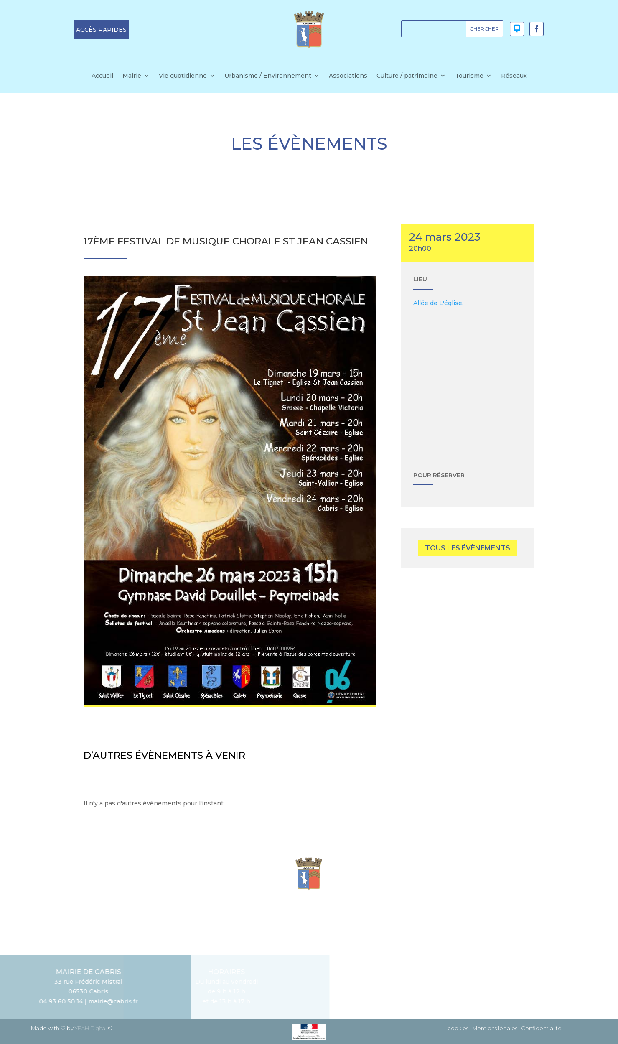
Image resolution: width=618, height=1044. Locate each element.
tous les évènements (467, 548)
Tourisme (469, 76)
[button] (101, 29)
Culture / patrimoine (406, 76)
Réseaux (514, 76)
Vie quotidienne (183, 76)
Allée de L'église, (438, 303)
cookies (458, 1028)
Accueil (102, 76)
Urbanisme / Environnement (267, 76)
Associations (348, 76)
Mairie (131, 76)
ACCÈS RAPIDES (101, 29)
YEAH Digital (91, 1028)
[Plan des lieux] (467, 381)
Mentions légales (494, 1028)
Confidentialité (541, 1028)
